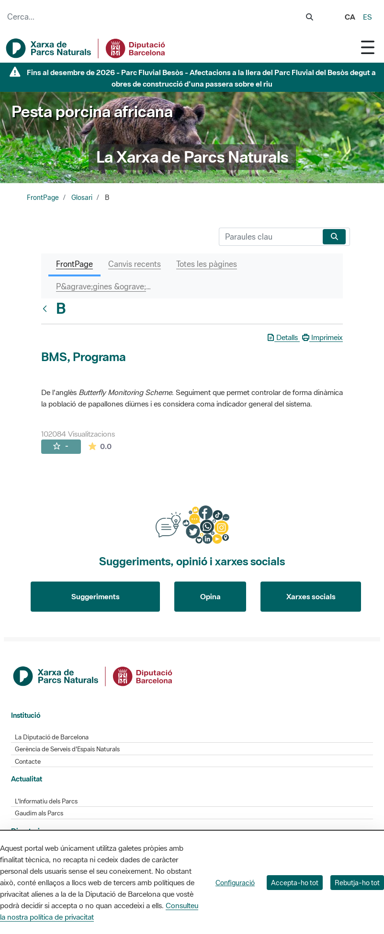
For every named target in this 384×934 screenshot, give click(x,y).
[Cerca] (269, 237)
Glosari (81, 197)
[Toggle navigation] (367, 47)
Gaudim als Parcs (39, 813)
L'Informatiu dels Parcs (46, 801)
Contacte (28, 762)
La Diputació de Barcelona (52, 737)
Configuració (235, 882)
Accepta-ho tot (294, 882)
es (367, 17)
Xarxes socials (311, 596)
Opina (210, 596)
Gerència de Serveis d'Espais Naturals (67, 749)
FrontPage (43, 197)
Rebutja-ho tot (357, 882)
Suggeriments (95, 596)
